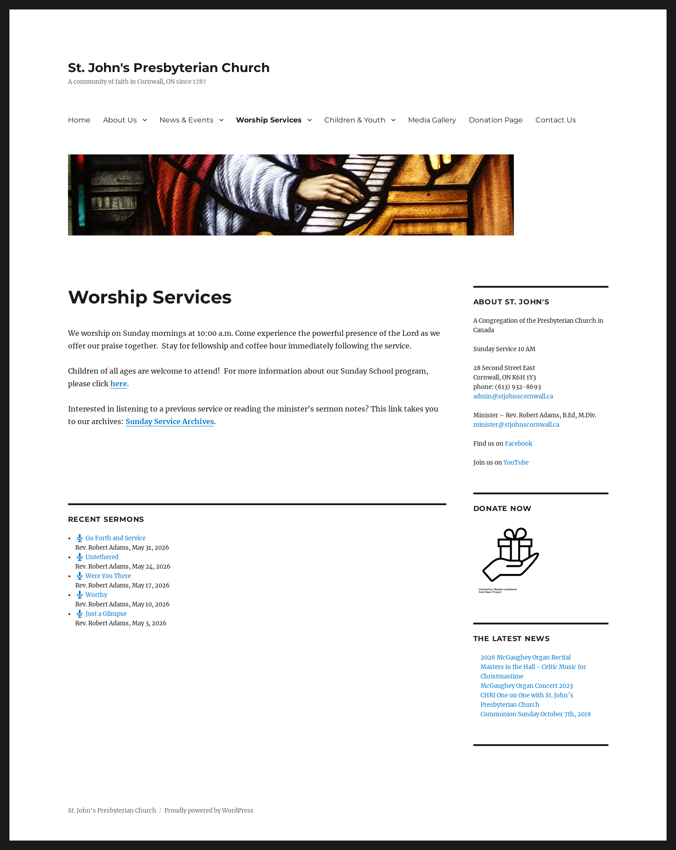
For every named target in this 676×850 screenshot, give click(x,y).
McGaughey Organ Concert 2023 (527, 686)
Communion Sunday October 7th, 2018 (536, 714)
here (118, 383)
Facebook (518, 444)
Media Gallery (432, 120)
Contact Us (555, 120)
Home (79, 120)
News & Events (186, 120)
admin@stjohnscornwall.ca (513, 396)
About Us (120, 120)
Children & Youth (355, 120)
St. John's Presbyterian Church (169, 67)
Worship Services (269, 120)
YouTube (516, 462)
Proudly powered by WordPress (209, 810)
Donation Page (496, 120)
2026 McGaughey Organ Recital (526, 657)
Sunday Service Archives (170, 421)
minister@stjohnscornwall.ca (516, 425)
